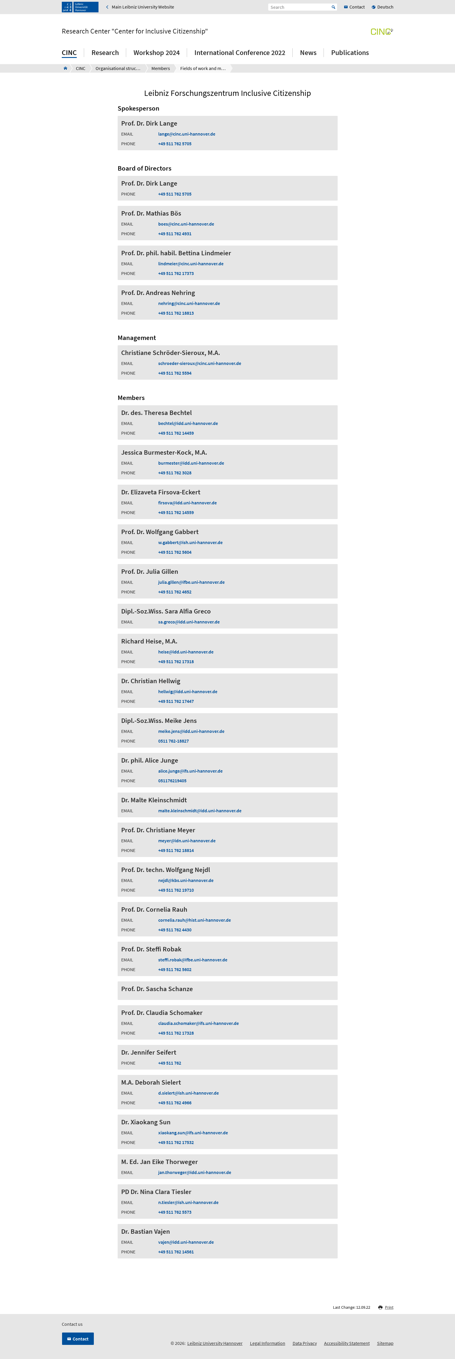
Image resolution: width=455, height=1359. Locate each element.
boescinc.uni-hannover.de (186, 224)
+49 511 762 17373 (176, 273)
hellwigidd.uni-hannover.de (187, 691)
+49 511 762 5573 (174, 1212)
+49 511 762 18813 (176, 313)
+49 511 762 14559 (176, 512)
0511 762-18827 (173, 741)
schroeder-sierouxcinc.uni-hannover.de (199, 363)
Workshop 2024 (157, 52)
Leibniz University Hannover (215, 1343)
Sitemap (385, 1343)
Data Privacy (305, 1343)
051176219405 (172, 780)
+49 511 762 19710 (176, 890)
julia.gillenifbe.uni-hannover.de (191, 582)
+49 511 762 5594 (174, 373)
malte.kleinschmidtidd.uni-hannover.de (199, 810)
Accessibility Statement (347, 1343)
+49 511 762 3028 (174, 473)
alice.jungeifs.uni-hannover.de (190, 771)
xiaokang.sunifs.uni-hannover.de (193, 1132)
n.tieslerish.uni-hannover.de (188, 1202)
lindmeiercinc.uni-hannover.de (191, 263)
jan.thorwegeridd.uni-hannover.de (194, 1172)
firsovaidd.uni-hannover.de (187, 503)
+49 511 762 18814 (176, 850)
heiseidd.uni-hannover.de (186, 652)
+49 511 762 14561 (176, 1252)
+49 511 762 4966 (174, 1102)
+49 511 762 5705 (174, 143)
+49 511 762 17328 (176, 1033)
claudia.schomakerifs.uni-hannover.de (198, 1023)
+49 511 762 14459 (176, 433)
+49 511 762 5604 (174, 552)
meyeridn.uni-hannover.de (187, 840)
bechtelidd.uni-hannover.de (188, 423)
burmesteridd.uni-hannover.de (191, 463)
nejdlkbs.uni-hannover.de (186, 880)
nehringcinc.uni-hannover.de (189, 303)
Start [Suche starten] (333, 7)
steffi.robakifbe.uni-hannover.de (192, 960)
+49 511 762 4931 (174, 233)
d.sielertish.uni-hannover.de (188, 1093)
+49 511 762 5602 (174, 969)
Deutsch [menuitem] (385, 7)
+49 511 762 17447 (176, 701)
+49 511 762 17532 (176, 1142)
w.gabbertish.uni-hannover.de (190, 542)
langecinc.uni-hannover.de (186, 134)
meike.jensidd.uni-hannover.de (191, 731)
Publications (350, 52)
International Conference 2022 (239, 52)
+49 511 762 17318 (176, 661)
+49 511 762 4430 (174, 930)
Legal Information (267, 1343)
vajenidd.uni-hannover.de (186, 1242)
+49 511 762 (169, 1063)
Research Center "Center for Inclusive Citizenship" (135, 31)
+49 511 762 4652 (174, 592)
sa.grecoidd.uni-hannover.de (189, 622)
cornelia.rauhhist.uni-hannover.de (194, 920)
